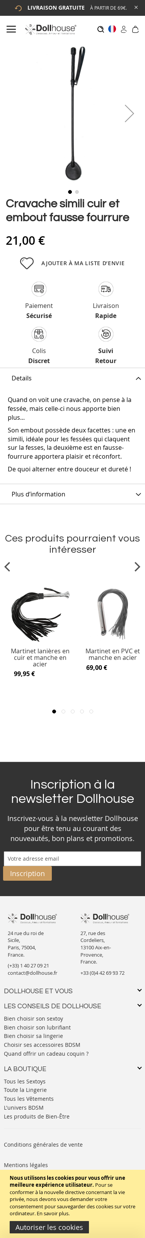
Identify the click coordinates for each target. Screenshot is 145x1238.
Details (22, 378)
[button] (129, 113)
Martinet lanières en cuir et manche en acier (40, 658)
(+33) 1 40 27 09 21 (28, 965)
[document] (73, 1203)
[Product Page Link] (40, 641)
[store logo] (50, 29)
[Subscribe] (27, 873)
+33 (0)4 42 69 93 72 (102, 972)
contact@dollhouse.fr (32, 972)
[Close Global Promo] (135, 6)
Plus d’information (38, 494)
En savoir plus (52, 1213)
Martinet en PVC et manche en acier (112, 654)
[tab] (72, 378)
